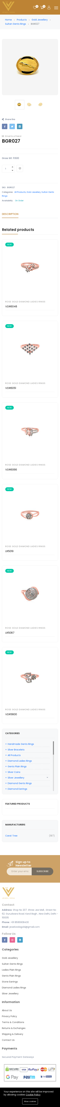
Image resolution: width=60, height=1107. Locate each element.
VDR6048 (11, 306)
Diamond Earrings (17, 789)
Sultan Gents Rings (15, 23)
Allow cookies (30, 1101)
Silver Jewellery (16, 777)
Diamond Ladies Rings (20, 760)
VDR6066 (11, 469)
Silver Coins (14, 772)
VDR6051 (10, 388)
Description (10, 214)
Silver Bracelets (16, 749)
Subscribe (42, 871)
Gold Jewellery (40, 19)
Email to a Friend (11, 136)
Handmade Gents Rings (21, 744)
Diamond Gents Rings (20, 783)
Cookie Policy (33, 1094)
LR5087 (9, 633)
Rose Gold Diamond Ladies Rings (25, 301)
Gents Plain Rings (17, 766)
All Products (20, 192)
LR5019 (9, 551)
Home (8, 19)
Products (22, 19)
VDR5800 (11, 714)
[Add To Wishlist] (20, 168)
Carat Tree (11, 835)
